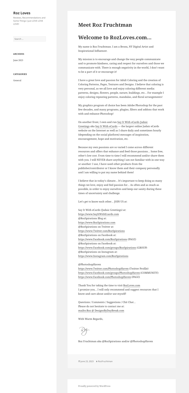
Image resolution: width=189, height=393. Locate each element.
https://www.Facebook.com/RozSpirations (102, 239)
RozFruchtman (105, 361)
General (17, 80)
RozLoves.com (131, 285)
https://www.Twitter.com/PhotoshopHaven (103, 268)
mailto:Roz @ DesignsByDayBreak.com (101, 310)
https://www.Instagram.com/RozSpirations (103, 256)
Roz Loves (21, 12)
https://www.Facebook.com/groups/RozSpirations (107, 247)
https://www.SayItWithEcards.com (98, 214)
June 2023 (18, 60)
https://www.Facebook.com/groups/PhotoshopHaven (109, 272)
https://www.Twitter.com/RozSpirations (101, 231)
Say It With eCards (106, 126)
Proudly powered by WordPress (94, 386)
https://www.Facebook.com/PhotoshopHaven (104, 277)
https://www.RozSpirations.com (96, 222)
